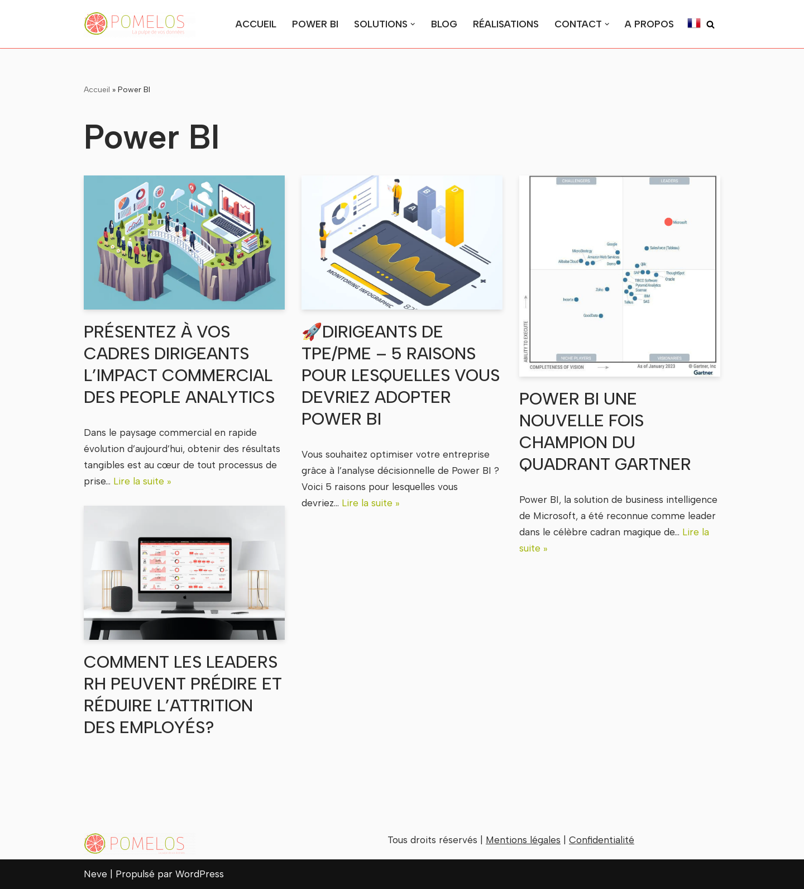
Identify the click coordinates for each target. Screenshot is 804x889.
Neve (95, 874)
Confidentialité (601, 839)
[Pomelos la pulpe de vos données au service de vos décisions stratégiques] (139, 24)
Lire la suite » (142, 481)
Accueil (256, 24)
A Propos (649, 24)
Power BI (315, 24)
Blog (444, 24)
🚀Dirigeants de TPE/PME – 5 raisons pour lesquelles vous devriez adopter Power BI (401, 375)
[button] (412, 24)
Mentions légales (523, 839)
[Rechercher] (710, 24)
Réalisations (506, 24)
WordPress (199, 874)
